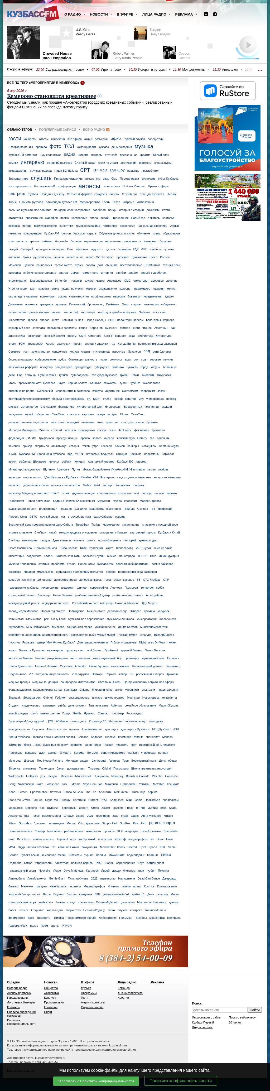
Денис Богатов (128, 626)
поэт (133, 744)
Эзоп (125, 304)
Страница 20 (97, 721)
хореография (99, 587)
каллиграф (71, 312)
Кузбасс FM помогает (22, 154)
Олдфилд (14, 862)
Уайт (39, 784)
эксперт (147, 493)
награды (96, 154)
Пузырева (131, 587)
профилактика (100, 296)
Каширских (122, 485)
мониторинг (30, 540)
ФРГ (144, 249)
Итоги (166, 210)
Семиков (14, 351)
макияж (91, 288)
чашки (100, 280)
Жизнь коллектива (130, 992)
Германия (124, 249)
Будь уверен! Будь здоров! (26, 721)
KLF (120, 831)
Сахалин (81, 508)
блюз (27, 744)
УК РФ (79, 453)
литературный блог (90, 406)
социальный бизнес (21, 595)
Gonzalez (25, 823)
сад (146, 351)
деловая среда (117, 611)
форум (72, 335)
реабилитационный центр (92, 595)
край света (96, 508)
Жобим (153, 807)
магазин (133, 752)
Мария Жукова (169, 705)
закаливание (130, 524)
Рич (135, 823)
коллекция (96, 548)
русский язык (42, 257)
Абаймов (62, 721)
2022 (94, 878)
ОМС (127, 280)
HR (153, 508)
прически (77, 288)
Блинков (95, 383)
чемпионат (152, 406)
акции (88, 139)
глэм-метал (34, 619)
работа (90, 265)
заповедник (56, 823)
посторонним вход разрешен (137, 571)
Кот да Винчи (127, 343)
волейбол (99, 210)
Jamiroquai (99, 760)
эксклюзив (149, 178)
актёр (119, 689)
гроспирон (103, 815)
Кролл (153, 847)
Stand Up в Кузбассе (51, 453)
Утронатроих (43, 862)
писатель (122, 744)
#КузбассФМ (89, 477)
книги (136, 327)
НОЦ (176, 729)
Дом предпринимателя (92, 642)
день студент (77, 705)
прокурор (46, 367)
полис (34, 925)
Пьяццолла (101, 776)
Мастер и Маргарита (22, 430)
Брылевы (14, 571)
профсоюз (105, 839)
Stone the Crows (19, 799)
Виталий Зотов (164, 634)
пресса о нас (128, 154)
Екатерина (107, 477)
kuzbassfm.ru (145, 202)
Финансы (129, 870)
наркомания (113, 241)
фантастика (66, 406)
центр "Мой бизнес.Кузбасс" (56, 642)
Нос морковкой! (44, 186)
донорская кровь (90, 579)
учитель (79, 540)
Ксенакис (173, 784)
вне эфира (75, 139)
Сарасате (171, 776)
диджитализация (83, 493)
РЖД (104, 799)
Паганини (79, 799)
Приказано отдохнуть (68, 178)
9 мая (79, 319)
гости (14, 138)
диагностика (16, 335)
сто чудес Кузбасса (105, 375)
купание (61, 304)
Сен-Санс (58, 414)
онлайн (105, 217)
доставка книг (76, 768)
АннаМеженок (36, 878)
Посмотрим (121, 768)
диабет (133, 272)
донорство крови (65, 579)
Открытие (37, 910)
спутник (43, 563)
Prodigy (65, 799)
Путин (76, 469)
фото (55, 146)
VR (31, 674)
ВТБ (97, 894)
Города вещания (18, 997)
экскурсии (63, 343)
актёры (112, 414)
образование (171, 233)
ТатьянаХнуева (78, 878)
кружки (89, 280)
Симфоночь (128, 784)
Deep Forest (93, 744)
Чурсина (14, 642)
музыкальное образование (86, 619)
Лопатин (75, 241)
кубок (62, 359)
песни (36, 894)
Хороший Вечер (19, 894)
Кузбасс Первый (203, 1022)
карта (109, 548)
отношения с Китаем (113, 532)
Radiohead (15, 752)
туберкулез (101, 367)
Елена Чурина (98, 666)
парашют (14, 485)
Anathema (15, 815)
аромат (53, 752)
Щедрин (52, 776)
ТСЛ (69, 146)
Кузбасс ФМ (45, 390)
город (144, 367)
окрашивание (108, 288)
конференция (32, 233)
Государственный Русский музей (93, 634)
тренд (157, 233)
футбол (33, 194)
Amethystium (154, 595)
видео (94, 217)
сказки (85, 351)
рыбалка (25, 461)
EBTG (33, 516)
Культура (50, 997)
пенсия (168, 359)
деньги (173, 902)
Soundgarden (32, 697)
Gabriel (47, 697)
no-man (163, 752)
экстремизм (130, 390)
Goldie (77, 713)
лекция (13, 249)
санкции (121, 453)
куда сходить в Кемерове (134, 477)
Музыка (86, 987)
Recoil (35, 815)
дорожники (69, 807)
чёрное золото (78, 383)
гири (141, 870)
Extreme (75, 784)
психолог (31, 304)
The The (90, 792)
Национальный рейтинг (147, 666)
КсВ (103, 170)
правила (41, 146)
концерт (120, 335)
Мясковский (83, 776)
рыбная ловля (73, 831)
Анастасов (114, 280)
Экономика (51, 992)
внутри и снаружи (96, 343)
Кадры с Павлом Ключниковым (74, 500)
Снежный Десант (107, 902)
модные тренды (19, 682)
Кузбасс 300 (125, 461)
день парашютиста (36, 485)
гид (113, 343)
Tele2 (98, 862)
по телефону (111, 186)
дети (11, 375)
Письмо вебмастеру (242, 1017)
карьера (168, 319)
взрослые (118, 351)
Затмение (15, 744)
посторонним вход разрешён (157, 343)
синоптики (66, 225)
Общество (51, 987)
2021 (90, 815)
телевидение (50, 587)
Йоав (11, 792)
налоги (48, 555)
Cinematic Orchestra (73, 666)
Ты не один (46, 768)
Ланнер (37, 799)
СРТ (85, 170)
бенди (112, 210)
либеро (109, 438)
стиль (55, 288)
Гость (106, 202)
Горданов (66, 508)
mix (26, 815)
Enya (169, 839)
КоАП (96, 398)
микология (164, 375)
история (83, 154)
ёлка (163, 807)
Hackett (118, 807)
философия (113, 406)
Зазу (115, 815)
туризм (63, 375)
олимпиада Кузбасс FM (61, 202)
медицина (174, 917)
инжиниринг (55, 650)
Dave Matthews (74, 870)
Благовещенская (41, 280)
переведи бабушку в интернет (28, 493)
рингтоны (145, 162)
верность (14, 477)
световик (76, 744)
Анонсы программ (19, 992)
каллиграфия (17, 312)
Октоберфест (105, 257)
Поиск (196, 1003)
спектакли (148, 689)
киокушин (85, 894)
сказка (62, 296)
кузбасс (104, 146)
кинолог (54, 461)
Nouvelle (44, 870)
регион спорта (162, 822)
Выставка (159, 902)
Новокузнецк (151, 697)
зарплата (38, 327)
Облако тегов (19, 130)
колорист (125, 288)
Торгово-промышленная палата (53, 736)
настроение (79, 217)
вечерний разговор (59, 162)
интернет (107, 272)
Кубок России (30, 855)
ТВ (138, 579)
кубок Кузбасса (168, 178)
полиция (79, 461)
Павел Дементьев (20, 666)
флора (32, 319)
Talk (64, 784)
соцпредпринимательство (78, 682)
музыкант (104, 500)
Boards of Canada (138, 776)
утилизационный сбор (107, 658)
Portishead (52, 784)
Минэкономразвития (154, 626)
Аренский (105, 792)
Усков (86, 446)
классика (73, 414)
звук (106, 178)
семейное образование (140, 705)
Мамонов (14, 265)
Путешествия (47, 375)
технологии (93, 831)
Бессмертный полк (143, 760)
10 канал (235, 1022)
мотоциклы (148, 446)
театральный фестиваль (132, 563)
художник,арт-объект (22, 508)
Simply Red (109, 823)
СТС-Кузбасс (151, 579)
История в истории (152, 69)
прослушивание (67, 438)
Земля (135, 375)
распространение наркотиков (28, 422)
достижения (128, 162)
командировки (86, 146)
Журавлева (16, 626)
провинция (132, 658)
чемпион (14, 446)
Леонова (116, 587)
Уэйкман (144, 784)
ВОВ (111, 319)
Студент (14, 705)
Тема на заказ (162, 548)
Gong (12, 784)
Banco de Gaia (73, 792)
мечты (171, 288)
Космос (23, 910)
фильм (138, 736)
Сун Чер (14, 540)
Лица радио (154, 14)
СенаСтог (137, 414)
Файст (87, 485)
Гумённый (111, 650)
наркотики (57, 422)
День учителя (62, 540)
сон (136, 359)
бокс (11, 839)
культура (145, 634)
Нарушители (126, 878)
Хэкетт (106, 807)
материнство (29, 406)
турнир (88, 855)
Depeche (31, 807)
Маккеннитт (116, 855)
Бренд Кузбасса (19, 736)
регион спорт (155, 862)
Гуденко (135, 383)
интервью (32, 162)
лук (63, 516)
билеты (114, 194)
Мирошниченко (102, 689)
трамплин (158, 430)
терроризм (148, 390)
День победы (168, 760)
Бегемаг (79, 752)
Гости (84, 997)
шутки (147, 548)
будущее (165, 241)
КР (95, 170)
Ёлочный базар (85, 162)
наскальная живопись (152, 225)
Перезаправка (129, 178)
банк (31, 917)
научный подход (41, 170)
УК (88, 398)
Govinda (142, 508)
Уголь (12, 383)
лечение (171, 280)
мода (65, 288)
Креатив (123, 997)
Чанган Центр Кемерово (51, 658)
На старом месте (19, 186)
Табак (111, 910)
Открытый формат (79, 194)
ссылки (13, 162)
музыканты (169, 697)
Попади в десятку (52, 194)
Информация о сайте (206, 1017)
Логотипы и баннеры (21, 1002)
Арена (50, 343)
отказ (117, 579)
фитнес (125, 327)
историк (74, 446)
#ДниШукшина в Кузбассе (61, 477)
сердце (45, 540)
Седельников (17, 674)
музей (29, 414)
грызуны (41, 886)
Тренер (40, 831)
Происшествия (54, 1002)
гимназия (14, 233)
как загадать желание (22, 296)
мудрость (97, 249)
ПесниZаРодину (94, 910)
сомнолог (116, 359)
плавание (87, 422)
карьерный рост (19, 327)
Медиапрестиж (90, 202)
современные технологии (114, 493)
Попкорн (97, 674)
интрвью (128, 202)
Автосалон (230, 69)
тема (107, 579)
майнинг (46, 241)
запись (138, 595)
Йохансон (134, 351)
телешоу (162, 894)
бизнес (111, 555)
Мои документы (193, 69)
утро (95, 446)
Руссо (153, 257)
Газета (60, 902)
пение (172, 642)
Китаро (168, 815)
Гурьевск (173, 658)
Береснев (96, 327)
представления (168, 689)
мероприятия (32, 477)
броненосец (96, 304)
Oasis (138, 799)
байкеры (133, 446)
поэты (137, 886)
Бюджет (58, 894)
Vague (57, 870)
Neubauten (54, 831)
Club (114, 178)
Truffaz (95, 524)
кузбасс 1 (138, 894)
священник (59, 351)
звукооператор (114, 697)
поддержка (34, 555)
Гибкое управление (123, 642)
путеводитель (80, 375)
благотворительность (83, 359)
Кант (70, 249)
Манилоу (117, 776)
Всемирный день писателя (157, 744)
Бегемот (92, 752)
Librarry (142, 438)
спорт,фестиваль (132, 422)
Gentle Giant (57, 878)
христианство (40, 351)
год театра (88, 312)
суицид (120, 516)
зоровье (155, 359)
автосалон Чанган (20, 658)
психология (47, 296)
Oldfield (166, 855)
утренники (132, 689)
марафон (51, 217)
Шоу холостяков (50, 154)
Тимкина (93, 768)
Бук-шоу (117, 170)
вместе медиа (51, 815)
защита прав (63, 367)
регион (66, 233)
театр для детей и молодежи (117, 312)
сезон (112, 430)
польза (159, 493)
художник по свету (55, 744)
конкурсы (100, 194)
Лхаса (80, 815)
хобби (160, 587)
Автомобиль (16, 878)
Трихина (149, 611)
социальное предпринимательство (79, 571)
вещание (133, 170)
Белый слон (161, 154)
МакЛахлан (121, 792)
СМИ (82, 335)
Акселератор (151, 383)
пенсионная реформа (22, 367)
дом (100, 265)
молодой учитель (109, 540)
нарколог (168, 453)
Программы (89, 992)
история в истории (131, 210)
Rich (143, 823)
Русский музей (127, 634)
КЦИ (129, 799)
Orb (80, 823)
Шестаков (39, 461)
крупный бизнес (131, 650)
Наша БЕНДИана (66, 170)
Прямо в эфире (158, 186)
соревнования (125, 862)
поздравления (17, 170)
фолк (34, 713)
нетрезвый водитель (100, 453)
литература (163, 335)
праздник (123, 257)
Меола (71, 823)
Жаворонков (167, 619)
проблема (58, 563)
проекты (109, 831)
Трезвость (43, 917)
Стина (71, 563)
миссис (13, 406)
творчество (73, 910)
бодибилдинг (135, 855)
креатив (145, 154)
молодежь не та (19, 729)
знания (126, 886)
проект (77, 343)
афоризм (82, 249)
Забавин (144, 312)
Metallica (158, 784)
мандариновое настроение (72, 210)
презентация (34, 217)
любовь (163, 469)
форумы (138, 485)
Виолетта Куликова (32, 650)
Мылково (58, 626)
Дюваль (29, 760)
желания (159, 288)
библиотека (145, 335)
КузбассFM (51, 233)
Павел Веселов (154, 650)
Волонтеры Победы (130, 319)
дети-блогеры (162, 351)
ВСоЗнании (152, 265)
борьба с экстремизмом (68, 398)
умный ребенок (105, 626)
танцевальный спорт (22, 870)
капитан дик (55, 910)
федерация (16, 438)
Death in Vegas (169, 446)
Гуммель (132, 367)
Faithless (32, 776)
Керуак (74, 351)
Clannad (103, 713)
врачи (12, 461)
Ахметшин (161, 327)
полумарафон (137, 839)
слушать (41, 178)
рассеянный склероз (150, 674)
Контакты (13, 1007)
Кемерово (150, 241)
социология (44, 265)
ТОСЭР (142, 555)
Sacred (132, 847)
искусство (159, 312)
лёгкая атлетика (43, 839)
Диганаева (15, 304)
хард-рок (164, 611)
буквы (27, 257)
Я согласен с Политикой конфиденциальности (96, 1081)
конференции (66, 186)
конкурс (97, 390)
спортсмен (42, 446)
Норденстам (86, 563)
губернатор (168, 304)
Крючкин (172, 674)
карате (91, 233)
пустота (168, 249)
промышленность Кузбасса (36, 383)
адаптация (112, 390)
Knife (83, 548)
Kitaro (12, 823)
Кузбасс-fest (105, 563)
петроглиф (110, 225)
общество (42, 414)
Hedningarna (76, 611)
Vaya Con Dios (92, 784)
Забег (12, 910)
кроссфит (130, 500)
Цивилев (63, 469)
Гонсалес (39, 823)
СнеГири (40, 532)
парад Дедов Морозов (23, 611)
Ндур (21, 847)
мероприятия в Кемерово (73, 390)
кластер (141, 461)
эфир (116, 138)
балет (60, 768)
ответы (44, 139)
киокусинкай (87, 839)
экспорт (108, 485)
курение (128, 579)
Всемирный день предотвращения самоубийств (40, 524)
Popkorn (111, 674)
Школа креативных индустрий (151, 768)
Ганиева (114, 760)
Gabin (135, 815)
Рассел (165, 257)
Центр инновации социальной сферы (149, 682)
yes (42, 776)
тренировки (36, 343)
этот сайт (111, 154)
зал (152, 438)
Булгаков (152, 422)
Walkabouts (15, 776)
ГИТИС (31, 438)
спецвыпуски (162, 162)
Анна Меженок (151, 815)
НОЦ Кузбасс (161, 729)
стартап (136, 304)
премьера (124, 736)
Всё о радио (94, 130)
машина (84, 658)
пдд (70, 453)
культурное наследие (50, 249)
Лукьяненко (139, 257)
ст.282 (107, 398)
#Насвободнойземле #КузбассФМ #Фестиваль (114, 469)
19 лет (124, 414)
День (150, 894)
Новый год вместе (53, 611)
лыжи (103, 359)
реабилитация (122, 595)
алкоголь (154, 217)
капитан (130, 398)
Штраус (69, 815)
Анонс (12, 202)
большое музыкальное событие (29, 210)
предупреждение (45, 225)
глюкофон (110, 383)
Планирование (167, 886)
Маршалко (15, 807)
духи (42, 752)
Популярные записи (57, 130)
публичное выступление (39, 272)
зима (100, 422)
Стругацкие (48, 406)
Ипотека (113, 886)
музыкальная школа (120, 619)
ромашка (118, 367)
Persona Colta (17, 516)
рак (173, 327)
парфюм (30, 752)
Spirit (142, 847)
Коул (141, 862)
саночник (163, 438)
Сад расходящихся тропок (64, 69)
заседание (15, 414)
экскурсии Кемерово (167, 477)
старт (124, 815)
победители (155, 139)
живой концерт (18, 713)
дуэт (33, 288)
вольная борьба (82, 862)
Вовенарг (134, 296)
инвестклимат (120, 666)
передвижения (152, 296)
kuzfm (55, 319)
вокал (12, 650)
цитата (110, 249)
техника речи (171, 265)
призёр (27, 446)
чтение (147, 327)
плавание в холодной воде (160, 524)
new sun (70, 430)
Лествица (44, 595)
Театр (116, 202)
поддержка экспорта (56, 603)
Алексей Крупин (93, 555)
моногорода (127, 555)
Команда (124, 987)
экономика (173, 666)
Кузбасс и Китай (169, 532)
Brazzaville (170, 831)
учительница (101, 351)
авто (73, 658)
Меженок (27, 886)
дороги (83, 807)
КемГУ (108, 335)
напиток (171, 493)
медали (167, 406)
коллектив (58, 139)
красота (43, 288)
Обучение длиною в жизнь (117, 233)
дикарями (152, 210)
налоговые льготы (68, 555)
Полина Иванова (46, 548)
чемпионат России (53, 855)
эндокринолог (17, 280)
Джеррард (169, 878)
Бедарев (97, 736)
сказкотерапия (79, 296)
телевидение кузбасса (23, 587)
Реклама (184, 14)
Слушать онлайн (92, 1007)
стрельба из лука (79, 516)
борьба (152, 792)
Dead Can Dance (149, 878)
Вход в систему (202, 1027)
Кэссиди (106, 446)
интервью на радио (21, 390)
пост (26, 351)
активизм (49, 705)
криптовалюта (17, 241)
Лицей (105, 870)
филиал (82, 587)
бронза (85, 438)
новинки (67, 319)
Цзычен (28, 265)
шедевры (131, 831)
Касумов (79, 233)
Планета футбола (31, 202)
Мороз (175, 894)
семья (151, 469)
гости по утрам (108, 162)
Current (93, 799)
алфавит (14, 257)
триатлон (112, 422)
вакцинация (90, 847)
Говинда (128, 508)
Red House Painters (50, 760)
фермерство (16, 917)
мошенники (157, 917)
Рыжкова (28, 642)
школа (91, 540)
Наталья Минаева (127, 603)
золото (97, 438)
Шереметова (17, 319)
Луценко (89, 713)
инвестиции (16, 555)
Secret (172, 847)
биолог (44, 319)
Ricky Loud (58, 619)
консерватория (147, 619)
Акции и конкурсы (93, 1002)
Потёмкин (112, 304)
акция (65, 493)
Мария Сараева (150, 500)
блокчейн (61, 241)
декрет (169, 296)
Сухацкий (27, 249)
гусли (123, 383)
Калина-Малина (155, 910)
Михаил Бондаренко (22, 563)
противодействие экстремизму (29, 398)
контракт (136, 910)
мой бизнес (94, 650)
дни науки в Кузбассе (135, 729)
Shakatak (14, 697)
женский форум (54, 335)
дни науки (111, 729)
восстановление (131, 265)
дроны (55, 925)
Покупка (163, 870)
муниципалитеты (153, 658)
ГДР (135, 249)
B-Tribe (141, 807)
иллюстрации (48, 508)
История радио (17, 987)
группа (117, 500)
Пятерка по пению (20, 146)
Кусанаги (111, 327)
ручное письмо (39, 312)
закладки (73, 422)
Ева (19, 375)
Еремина (135, 453)
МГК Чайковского (37, 626)
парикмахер (142, 288)
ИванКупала (58, 886)
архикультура (148, 540)
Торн (125, 760)
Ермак (75, 272)
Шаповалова (124, 548)
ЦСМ (50, 721)
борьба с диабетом (153, 272)
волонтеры (153, 319)
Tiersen (22, 792)
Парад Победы (96, 319)
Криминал (50, 1007)
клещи (101, 430)
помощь (30, 375)
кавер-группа (80, 674)
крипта (34, 241)
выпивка (14, 225)
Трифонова (46, 438)
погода (26, 225)
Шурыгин (53, 807)
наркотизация (93, 241)
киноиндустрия (169, 555)
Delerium (67, 776)
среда (71, 902)
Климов (120, 446)
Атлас (95, 807)
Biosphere (23, 839)
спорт (12, 343)
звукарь (97, 697)
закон (161, 390)
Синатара (94, 335)
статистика (15, 217)
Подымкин (126, 917)
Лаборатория (108, 917)
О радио (72, 14)
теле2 (55, 493)
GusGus (125, 823)
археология (127, 225)
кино (153, 555)
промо (64, 217)
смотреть (16, 193)
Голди (66, 713)
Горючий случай (134, 139)
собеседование (45, 359)
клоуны (156, 367)
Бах (42, 807)
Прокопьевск (38, 792)
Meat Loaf (14, 760)
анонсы (89, 186)
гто (53, 847)
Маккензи (111, 784)
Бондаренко (87, 430)
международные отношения (78, 532)
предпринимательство (39, 571)
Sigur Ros (51, 799)
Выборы (141, 917)
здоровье (157, 280)
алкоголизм (85, 902)
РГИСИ (67, 925)
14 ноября (61, 280)
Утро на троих (111, 69)
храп (144, 359)
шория (109, 862)
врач (128, 359)
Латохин (55, 792)
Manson (167, 736)
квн (138, 548)
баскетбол (62, 862)
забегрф (120, 839)
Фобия (151, 870)
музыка (143, 146)
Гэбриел (60, 697)
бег (152, 839)
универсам (148, 752)
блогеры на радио (20, 359)
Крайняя (152, 855)
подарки (76, 280)
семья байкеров (162, 563)
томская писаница (88, 225)
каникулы (70, 689)
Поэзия (108, 744)
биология (148, 375)
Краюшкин (93, 823)
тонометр (117, 713)
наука (61, 383)
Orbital (106, 768)
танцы (101, 414)
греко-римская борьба (81, 917)
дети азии (128, 902)
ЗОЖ (22, 343)
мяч (140, 398)
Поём (44, 925)
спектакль (29, 768)
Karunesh (92, 870)
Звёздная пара (18, 178)
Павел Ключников (38, 500)
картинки (88, 414)
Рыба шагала (69, 548)
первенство (107, 878)
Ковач (121, 847)
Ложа (37, 744)
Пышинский (77, 304)
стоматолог (140, 280)
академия (67, 587)
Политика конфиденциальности (181, 1081)
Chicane (83, 736)
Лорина (101, 855)
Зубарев (135, 611)
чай (136, 493)
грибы (124, 375)
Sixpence (14, 768)
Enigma (84, 689)
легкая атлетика (38, 847)
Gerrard (13, 886)
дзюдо (116, 870)
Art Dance (125, 430)
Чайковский (26, 784)
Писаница (138, 792)
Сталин (44, 430)
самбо (28, 862)
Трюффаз (82, 524)
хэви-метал (16, 619)
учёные (174, 225)
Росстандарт (134, 713)
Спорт (48, 1011)
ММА (11, 847)
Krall (162, 847)
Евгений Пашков (46, 666)
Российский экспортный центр (92, 603)
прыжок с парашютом (65, 485)
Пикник (171, 194)
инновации (151, 304)
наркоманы (151, 453)
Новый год (138, 217)
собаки (66, 461)
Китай (53, 532)
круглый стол (150, 170)
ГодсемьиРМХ (17, 925)
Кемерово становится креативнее (51, 96)
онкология (34, 335)
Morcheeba (107, 847)
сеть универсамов (113, 752)
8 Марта (65, 752)
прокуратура (83, 367)
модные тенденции (45, 682)
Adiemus (116, 705)
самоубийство (103, 516)
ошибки (121, 272)
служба (123, 910)
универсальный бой (116, 894)
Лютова (71, 894)
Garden (13, 855)
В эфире (125, 14)
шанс (89, 257)
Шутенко (49, 469)
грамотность (90, 272)
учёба (62, 705)
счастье (110, 736)
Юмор (12, 453)
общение (111, 265)
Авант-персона (57, 729)
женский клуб (126, 438)
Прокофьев (152, 799)
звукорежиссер (79, 697)
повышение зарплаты (62, 327)
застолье (168, 217)
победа (171, 398)
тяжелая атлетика (20, 831)
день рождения (122, 146)
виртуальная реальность (52, 674)
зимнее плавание (20, 532)
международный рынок (24, 603)
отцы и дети (78, 721)
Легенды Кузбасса (151, 194)
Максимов (144, 902)
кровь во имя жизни (21, 579)
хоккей (118, 398)
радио (69, 154)
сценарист (153, 736)
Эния (160, 839)
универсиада (155, 398)
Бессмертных (133, 406)
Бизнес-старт (96, 611)
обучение (143, 233)
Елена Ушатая (62, 595)
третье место (63, 265)
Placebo (157, 776)
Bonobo (110, 571)
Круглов (149, 886)
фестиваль (141, 430)
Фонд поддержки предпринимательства (35, 689)
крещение (46, 304)
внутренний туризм (143, 532)
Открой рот (129, 194)
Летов (47, 894)
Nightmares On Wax (152, 642)
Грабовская (16, 500)
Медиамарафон (94, 886)
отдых (79, 265)
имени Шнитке (50, 713)
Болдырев (117, 799)
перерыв (119, 296)
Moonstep (133, 697)
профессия (164, 508)
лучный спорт (49, 516)
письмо (56, 312)
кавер (123, 674)
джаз (132, 335)
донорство (44, 579)
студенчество (31, 705)
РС (131, 674)
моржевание (111, 524)
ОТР (166, 579)
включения (113, 508)
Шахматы (75, 855)
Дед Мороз (149, 603)
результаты (92, 178)
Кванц (173, 807)
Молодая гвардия (77, 760)
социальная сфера (79, 626)
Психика (58, 917)
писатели (75, 886)
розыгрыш (101, 139)
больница (169, 367)
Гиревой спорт (66, 839)
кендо (83, 327)
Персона (38, 729)
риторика (14, 272)
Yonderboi (147, 587)
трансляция (121, 217)
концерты (30, 139)
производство (75, 650)
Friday (130, 807)
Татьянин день (98, 705)
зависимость (132, 241)
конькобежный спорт (22, 902)
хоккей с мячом (150, 831)
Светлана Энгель (109, 682)
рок (46, 619)
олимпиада (58, 446)
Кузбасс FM (27, 453)
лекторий (130, 540)
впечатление (75, 257)
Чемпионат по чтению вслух (128, 721)
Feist (97, 485)
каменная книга (68, 847)
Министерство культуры (24, 469)
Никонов (155, 249)
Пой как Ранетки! (134, 186)
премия (74, 729)
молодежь (156, 721)
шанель (59, 257)
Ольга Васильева (20, 548)
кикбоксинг (46, 902)
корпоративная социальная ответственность (38, 634)
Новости (99, 14)
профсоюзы (171, 799)
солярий (56, 430)
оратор (63, 272)
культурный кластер (101, 461)
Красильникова (92, 729)
